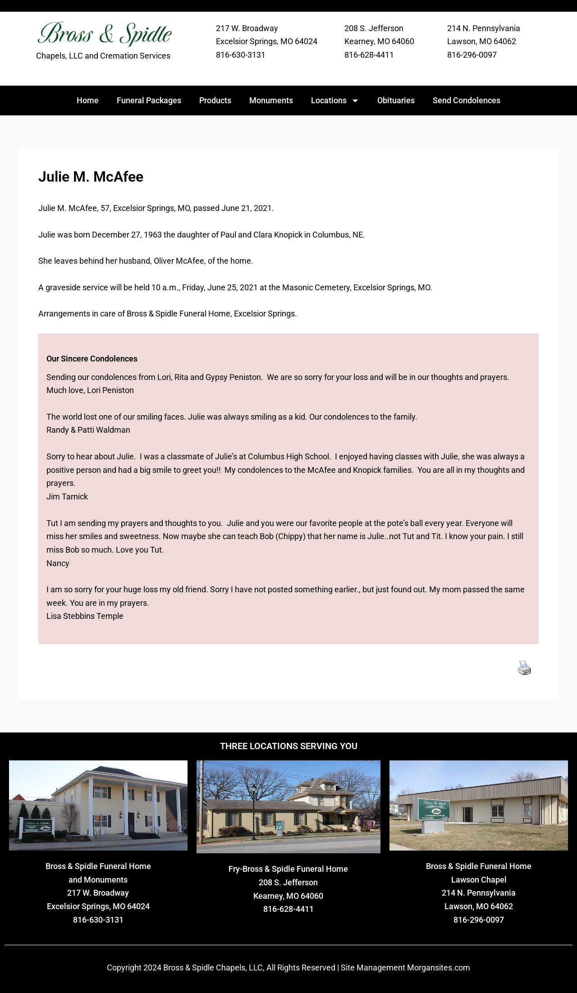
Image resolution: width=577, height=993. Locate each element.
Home (88, 100)
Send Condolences (466, 100)
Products (215, 100)
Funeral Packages (149, 100)
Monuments (271, 100)
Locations (335, 100)
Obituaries (396, 100)
